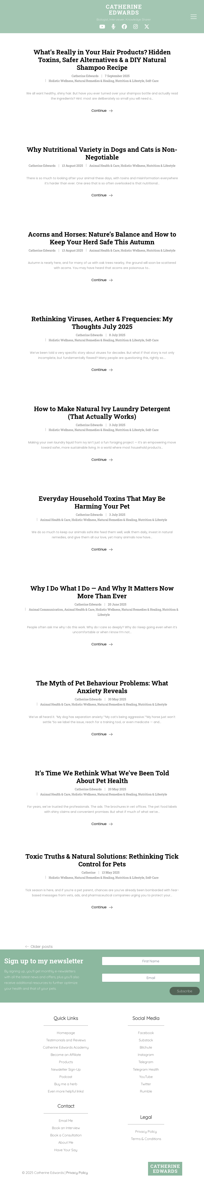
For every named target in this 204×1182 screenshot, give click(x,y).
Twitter (146, 1084)
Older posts (42, 946)
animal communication (46, 609)
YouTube (146, 1077)
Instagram (146, 1054)
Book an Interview (66, 1128)
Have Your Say (65, 1150)
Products (66, 1062)
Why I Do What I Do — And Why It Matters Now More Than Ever (102, 592)
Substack (146, 1040)
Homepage (66, 1033)
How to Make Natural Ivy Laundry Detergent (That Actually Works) (102, 412)
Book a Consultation (66, 1135)
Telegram (145, 1062)
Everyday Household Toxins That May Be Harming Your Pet (102, 502)
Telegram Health (146, 1069)
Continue (99, 110)
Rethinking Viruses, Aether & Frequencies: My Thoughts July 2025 (102, 323)
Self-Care (152, 81)
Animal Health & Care (104, 166)
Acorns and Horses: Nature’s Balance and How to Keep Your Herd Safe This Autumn (102, 238)
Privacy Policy (146, 1131)
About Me (65, 1142)
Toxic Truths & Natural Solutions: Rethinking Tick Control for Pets (102, 860)
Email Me (66, 1120)
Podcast (65, 1077)
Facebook (146, 1033)
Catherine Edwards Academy (66, 1047)
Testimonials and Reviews (66, 1040)
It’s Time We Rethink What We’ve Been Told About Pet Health (102, 777)
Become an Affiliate (66, 1054)
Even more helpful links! (66, 1091)
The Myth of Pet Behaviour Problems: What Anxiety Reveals (102, 687)
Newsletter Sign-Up (66, 1069)
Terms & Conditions (146, 1139)
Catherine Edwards (85, 76)
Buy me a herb (65, 1084)
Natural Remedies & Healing (94, 81)
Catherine (88, 872)
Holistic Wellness (61, 81)
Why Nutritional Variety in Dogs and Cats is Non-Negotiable (102, 153)
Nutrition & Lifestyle (129, 81)
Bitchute (146, 1047)
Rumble (146, 1091)
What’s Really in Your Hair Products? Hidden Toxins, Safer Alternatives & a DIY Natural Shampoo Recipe (102, 60)
